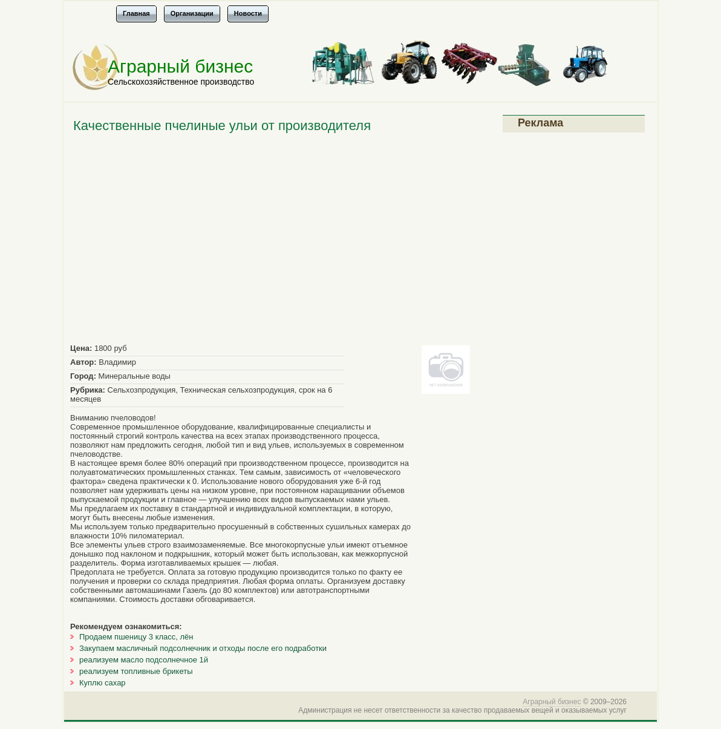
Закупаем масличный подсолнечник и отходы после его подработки (203, 648)
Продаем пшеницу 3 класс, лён (136, 636)
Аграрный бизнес (180, 66)
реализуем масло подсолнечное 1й (143, 659)
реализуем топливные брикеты (136, 671)
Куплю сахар (102, 682)
